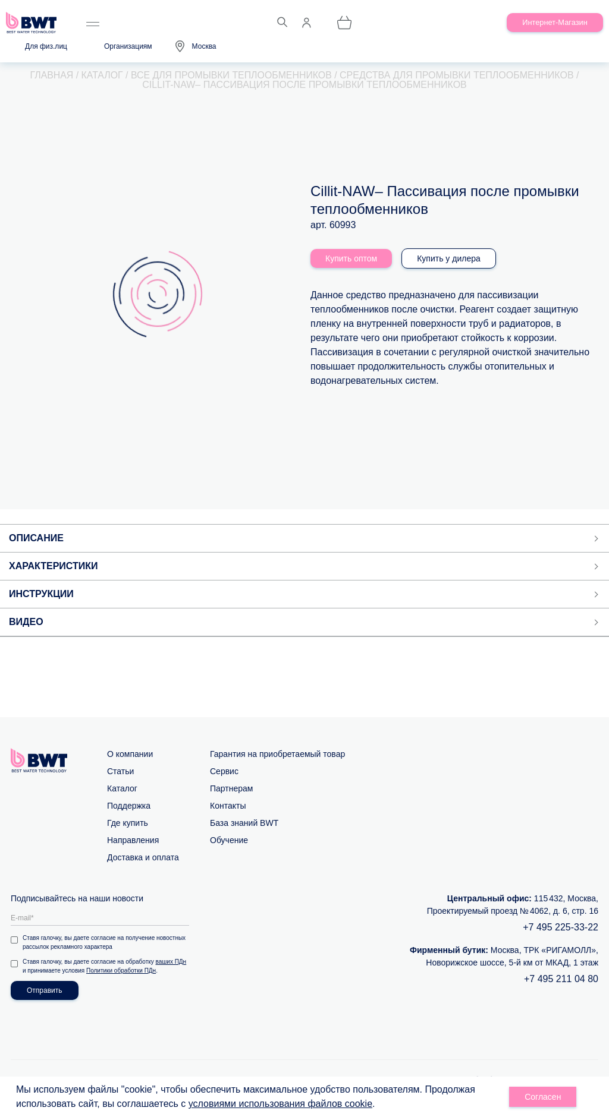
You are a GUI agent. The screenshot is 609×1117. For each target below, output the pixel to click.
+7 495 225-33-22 (560, 927)
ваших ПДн (171, 961)
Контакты (228, 805)
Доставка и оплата (143, 857)
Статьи (120, 771)
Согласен (543, 1097)
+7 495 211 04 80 (561, 979)
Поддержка (128, 805)
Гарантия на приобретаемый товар (277, 754)
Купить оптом (351, 258)
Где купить (127, 823)
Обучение (229, 840)
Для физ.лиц (46, 46)
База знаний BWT (244, 823)
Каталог (122, 788)
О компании (130, 754)
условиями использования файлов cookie (280, 1104)
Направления (133, 840)
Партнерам (231, 788)
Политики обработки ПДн (121, 970)
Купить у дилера (449, 258)
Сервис (224, 771)
